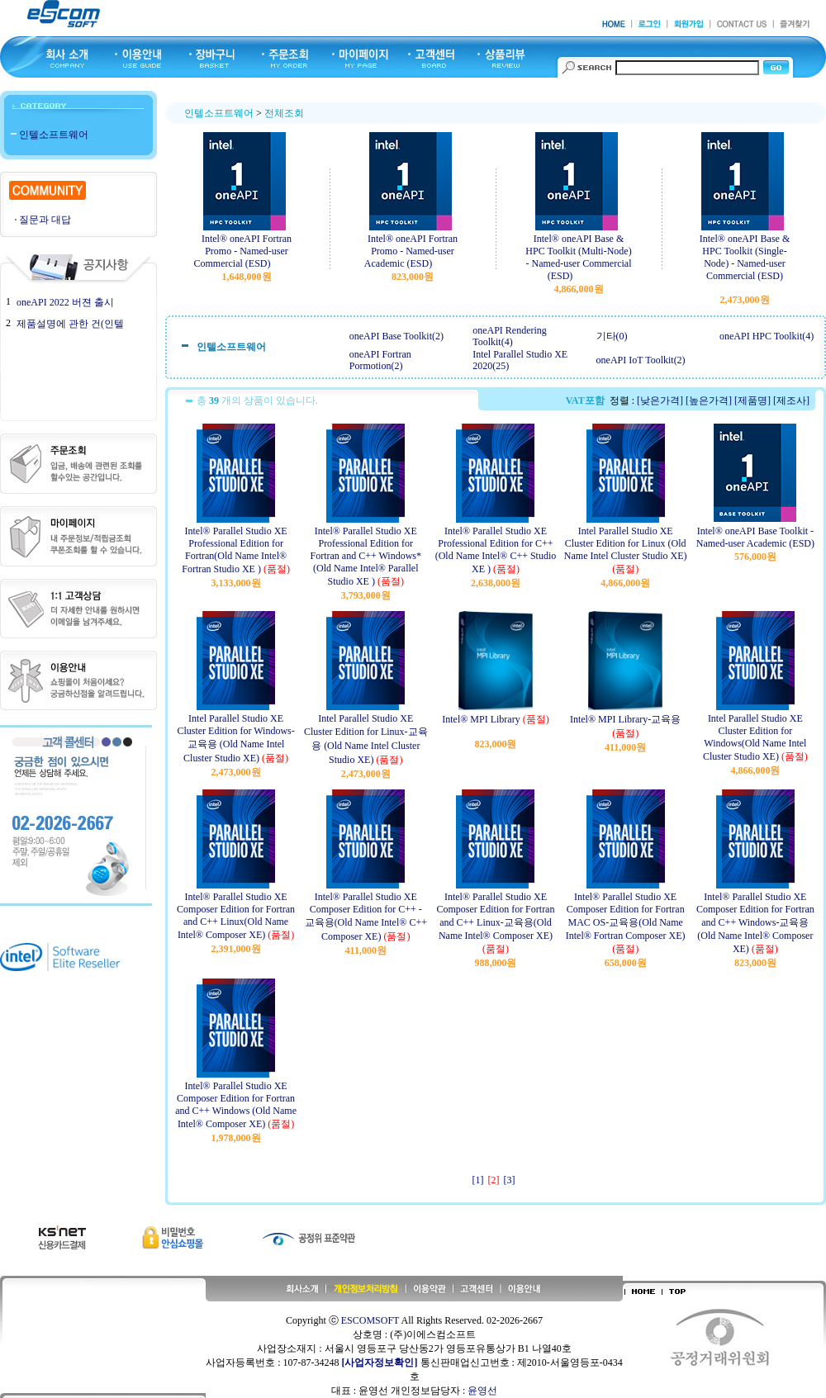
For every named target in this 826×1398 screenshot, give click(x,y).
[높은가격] (709, 400)
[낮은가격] (660, 400)
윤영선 (482, 1390)
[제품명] (752, 400)
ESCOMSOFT (370, 1320)
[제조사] (791, 400)
